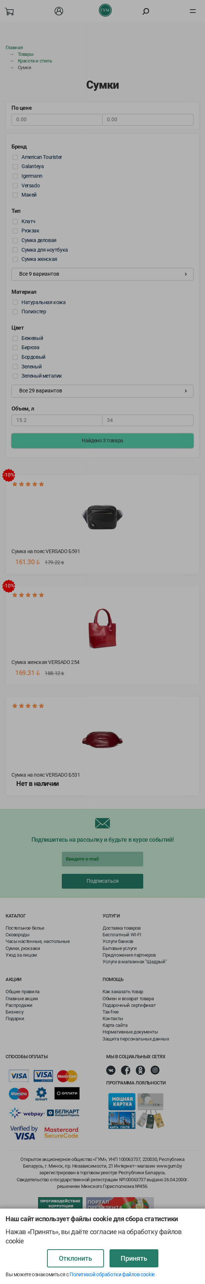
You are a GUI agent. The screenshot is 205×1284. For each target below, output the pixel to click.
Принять (134, 1258)
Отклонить (75, 1258)
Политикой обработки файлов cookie (112, 1274)
